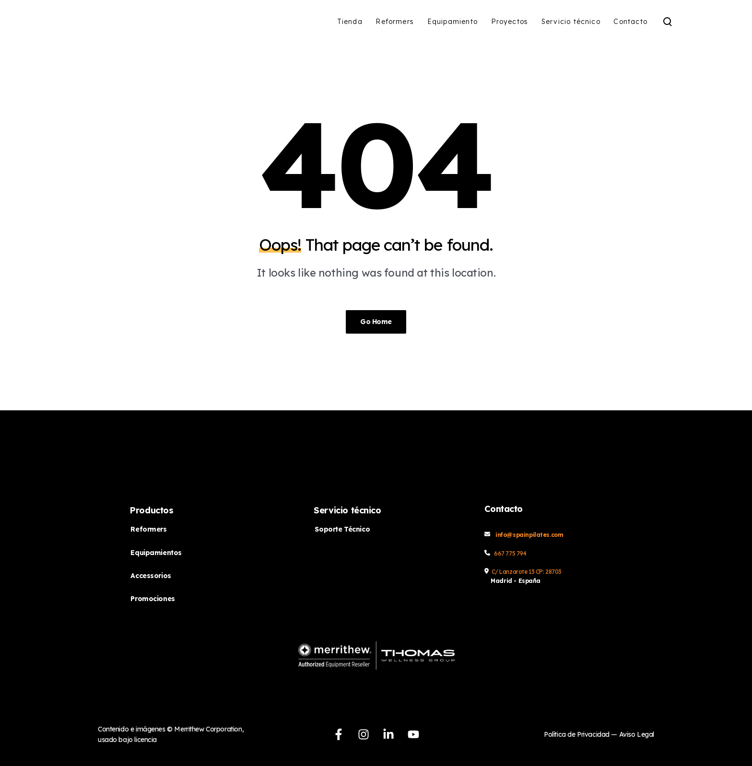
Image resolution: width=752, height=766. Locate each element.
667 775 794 (510, 553)
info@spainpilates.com (529, 534)
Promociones (152, 598)
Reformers (148, 529)
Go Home (376, 321)
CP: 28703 (549, 571)
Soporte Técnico (342, 529)
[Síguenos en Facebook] (338, 734)
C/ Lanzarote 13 (514, 571)
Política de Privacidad (577, 734)
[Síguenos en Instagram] (363, 734)
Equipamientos (156, 552)
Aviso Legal (636, 734)
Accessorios (150, 575)
